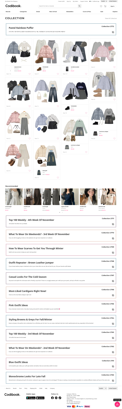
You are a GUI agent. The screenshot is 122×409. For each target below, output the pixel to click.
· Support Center (84, 1)
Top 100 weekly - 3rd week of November (31, 333)
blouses (82, 208)
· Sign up (68, 1)
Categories (23, 11)
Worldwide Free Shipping (11, 1)
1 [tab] (60, 212)
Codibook (13, 6)
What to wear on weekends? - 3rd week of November (39, 234)
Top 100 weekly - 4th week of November (31, 220)
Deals (38, 11)
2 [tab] (62, 212)
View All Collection (111, 18)
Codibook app (95, 1)
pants (25, 208)
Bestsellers (69, 11)
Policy (25, 388)
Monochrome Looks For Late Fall (27, 376)
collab (40, 388)
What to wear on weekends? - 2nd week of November (39, 347)
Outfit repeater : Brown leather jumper (31, 262)
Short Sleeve (102, 208)
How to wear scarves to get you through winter (36, 248)
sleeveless (7, 208)
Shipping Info (33, 388)
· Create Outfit (61, 1)
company (52, 388)
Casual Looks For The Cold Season (28, 276)
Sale (101, 11)
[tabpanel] (14, 199)
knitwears (63, 208)
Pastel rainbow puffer (21, 27)
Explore (115, 11)
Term (20, 388)
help (46, 388)
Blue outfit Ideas (18, 362)
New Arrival (53, 11)
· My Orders (75, 1)
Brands (8, 11)
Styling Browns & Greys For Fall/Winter (30, 319)
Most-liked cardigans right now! (27, 291)
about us (8, 388)
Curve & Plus (87, 11)
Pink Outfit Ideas (18, 305)
